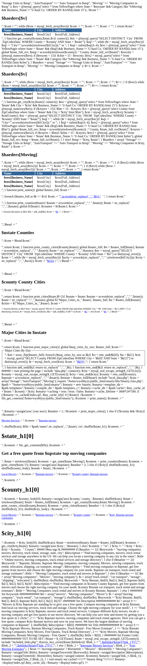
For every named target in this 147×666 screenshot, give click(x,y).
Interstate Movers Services (96, 645)
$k (57, 211)
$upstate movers (47, 420)
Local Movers (9, 474)
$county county (82, 515)
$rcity (50, 260)
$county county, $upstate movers (90, 474)
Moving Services (11, 420)
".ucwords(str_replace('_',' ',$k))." (80, 196)
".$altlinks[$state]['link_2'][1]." (34, 645)
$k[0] (80, 361)
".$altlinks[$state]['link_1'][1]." (119, 642)
